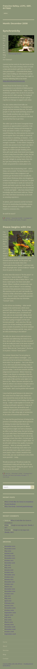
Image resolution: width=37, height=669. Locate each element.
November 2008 (10, 629)
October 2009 (9, 610)
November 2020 (10, 548)
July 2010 (8, 596)
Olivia (6, 525)
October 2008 (9, 631)
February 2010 (9, 603)
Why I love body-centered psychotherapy (19, 506)
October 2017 (9, 560)
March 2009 (9, 622)
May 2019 (8, 551)
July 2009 (8, 617)
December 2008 (10, 627)
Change (5, 220)
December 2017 (10, 556)
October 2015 (9, 572)
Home (5, 642)
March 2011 (8, 586)
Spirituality (17, 220)
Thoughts (23, 220)
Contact (5, 658)
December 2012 (10, 575)
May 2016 (8, 567)
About (5, 646)
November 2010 (10, 591)
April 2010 (8, 601)
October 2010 (9, 594)
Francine (7, 218)
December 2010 (10, 589)
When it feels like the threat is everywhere (19, 502)
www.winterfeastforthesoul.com (14, 81)
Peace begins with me (17, 227)
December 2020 (10, 546)
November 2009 (10, 608)
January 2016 (9, 570)
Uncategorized (28, 218)
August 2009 (9, 615)
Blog (4, 654)
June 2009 (8, 620)
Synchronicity (11, 30)
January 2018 (9, 553)
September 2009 (10, 612)
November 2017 (10, 558)
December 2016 (10, 563)
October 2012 (9, 577)
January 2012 (9, 579)
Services (5, 650)
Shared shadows (10, 504)
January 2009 (9, 624)
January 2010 (9, 605)
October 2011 (9, 584)
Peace (12, 220)
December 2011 (10, 582)
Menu (6, 13)
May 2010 (8, 598)
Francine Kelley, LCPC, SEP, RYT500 (12, 664)
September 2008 (10, 634)
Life (9, 220)
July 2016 (8, 565)
